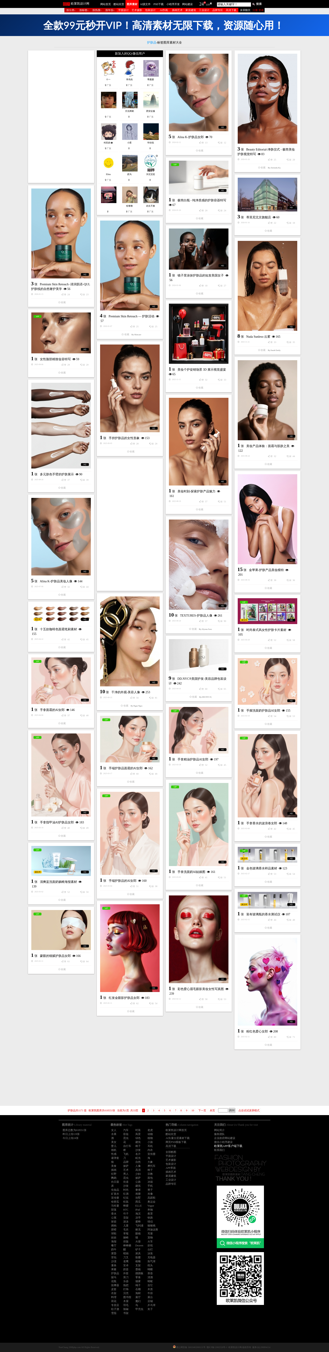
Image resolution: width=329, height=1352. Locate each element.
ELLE (138, 1205)
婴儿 (113, 1146)
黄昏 (113, 1253)
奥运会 (151, 1201)
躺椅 (126, 1237)
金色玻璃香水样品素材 (261, 868)
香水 (113, 1213)
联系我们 (219, 1150)
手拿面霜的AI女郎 (52, 710)
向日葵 (115, 1181)
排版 (126, 1241)
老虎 (150, 1130)
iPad (137, 1209)
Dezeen (139, 1245)
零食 (138, 1277)
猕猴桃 (151, 1225)
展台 (150, 1297)
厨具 (138, 1253)
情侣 (150, 1221)
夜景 (150, 1213)
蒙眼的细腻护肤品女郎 (55, 956)
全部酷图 (171, 1152)
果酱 (113, 1269)
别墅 (138, 1197)
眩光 (138, 1158)
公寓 (113, 1217)
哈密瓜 (115, 1201)
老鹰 (126, 1261)
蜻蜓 (150, 1281)
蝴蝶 (150, 1269)
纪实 (126, 1197)
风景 (138, 1134)
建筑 (138, 1142)
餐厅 (113, 1245)
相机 (113, 1150)
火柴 (138, 1241)
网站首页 (105, 4)
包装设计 (150, 10)
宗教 (150, 1173)
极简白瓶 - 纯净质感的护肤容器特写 (202, 200)
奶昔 (126, 1269)
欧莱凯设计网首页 (176, 1130)
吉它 (150, 1285)
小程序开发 (173, 4)
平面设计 (123, 10)
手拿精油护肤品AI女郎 (193, 759)
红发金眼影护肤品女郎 (124, 998)
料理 (113, 1297)
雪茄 (113, 1313)
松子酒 (115, 1309)
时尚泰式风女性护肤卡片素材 (266, 630)
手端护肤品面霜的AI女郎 (126, 768)
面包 (150, 1177)
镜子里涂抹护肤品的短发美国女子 (201, 275)
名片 (138, 1154)
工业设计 (204, 10)
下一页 (202, 1110)
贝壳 (126, 1293)
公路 (138, 1181)
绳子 (138, 1285)
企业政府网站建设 (224, 1138)
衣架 (113, 1293)
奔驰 (150, 1209)
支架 (138, 1265)
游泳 (126, 1221)
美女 (113, 1142)
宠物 (150, 1237)
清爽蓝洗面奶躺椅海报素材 (58, 882)
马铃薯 (115, 1205)
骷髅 (138, 1257)
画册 (138, 1193)
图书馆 (127, 1297)
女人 (113, 1130)
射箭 (113, 1221)
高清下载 (231, 10)
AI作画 (164, 10)
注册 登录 (258, 10)
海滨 (138, 1213)
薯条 (113, 1265)
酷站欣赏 (119, 4)
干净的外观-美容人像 (125, 692)
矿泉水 (115, 1193)
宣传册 (151, 1154)
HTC (126, 1209)
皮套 (113, 1289)
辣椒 (126, 1309)
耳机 (150, 1146)
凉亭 (138, 1217)
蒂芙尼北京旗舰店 (258, 217)
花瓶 (113, 1281)
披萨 (126, 1165)
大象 (150, 1161)
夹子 (150, 1309)
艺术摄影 (137, 10)
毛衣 (126, 1229)
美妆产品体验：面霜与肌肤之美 (268, 446)
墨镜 (138, 1269)
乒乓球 (151, 1305)
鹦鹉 (113, 1177)
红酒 (126, 1193)
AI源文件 (145, 4)
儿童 (126, 1225)
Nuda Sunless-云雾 (258, 336)
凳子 (150, 1189)
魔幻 (138, 1301)
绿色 (138, 1138)
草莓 (126, 1233)
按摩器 (115, 1285)
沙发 (138, 1150)
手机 (150, 1185)
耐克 (138, 1229)
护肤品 (115, 1273)
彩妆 (126, 1134)
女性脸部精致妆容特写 (55, 359)
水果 (113, 1134)
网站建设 (187, 4)
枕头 (150, 1265)
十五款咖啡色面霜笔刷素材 (58, 629)
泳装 (150, 1253)
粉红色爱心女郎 (257, 1031)
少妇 (138, 1173)
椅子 (138, 1146)
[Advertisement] (61, 116)
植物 (150, 1138)
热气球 (151, 1261)
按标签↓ (84, 10)
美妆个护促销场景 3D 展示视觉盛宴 (202, 369)
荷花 (113, 1301)
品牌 (126, 1161)
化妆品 (115, 1189)
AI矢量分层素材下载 (178, 1138)
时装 (138, 1130)
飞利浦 (139, 1225)
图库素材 (132, 4)
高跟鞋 (151, 1197)
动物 (150, 1134)
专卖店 (115, 1305)
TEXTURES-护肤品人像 (196, 615)
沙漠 (113, 1261)
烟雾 (138, 1281)
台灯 (150, 1249)
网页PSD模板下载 (176, 1142)
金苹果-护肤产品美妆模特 (266, 570)
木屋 (126, 1301)
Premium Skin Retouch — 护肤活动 (132, 316)
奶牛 (113, 1249)
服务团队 (219, 1134)
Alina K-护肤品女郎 (191, 137)
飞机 (126, 1154)
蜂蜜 (126, 1205)
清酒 (150, 1277)
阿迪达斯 (153, 1229)
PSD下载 (158, 4)
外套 (126, 1273)
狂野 (113, 1173)
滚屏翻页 (245, 10)
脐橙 (113, 1229)
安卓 (126, 1265)
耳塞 (150, 1233)
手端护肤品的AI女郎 (123, 880)
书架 (126, 1313)
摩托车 (151, 1165)
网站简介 (219, 1130)
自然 (138, 1161)
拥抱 (113, 1225)
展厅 (138, 1297)
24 (201, 4)
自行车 (127, 1146)
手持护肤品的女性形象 (124, 438)
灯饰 (126, 1289)
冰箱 (150, 1181)
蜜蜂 (138, 1221)
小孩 (150, 1142)
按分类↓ (71, 10)
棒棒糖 (127, 1245)
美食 (113, 1165)
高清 (138, 1169)
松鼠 (126, 1201)
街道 (126, 1181)
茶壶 (150, 1273)
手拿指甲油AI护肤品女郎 (57, 822)
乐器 (126, 1281)
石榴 (138, 1289)
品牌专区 (217, 10)
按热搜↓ (97, 10)
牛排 (150, 1293)
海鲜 (138, 1293)
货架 (126, 1217)
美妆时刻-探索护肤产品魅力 (197, 491)
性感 (113, 1154)
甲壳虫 (139, 1309)
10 (192, 1110)
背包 (113, 1257)
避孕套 (115, 1158)
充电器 (151, 1257)
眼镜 (138, 1233)
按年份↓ (110, 10)
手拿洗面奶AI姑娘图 (192, 872)
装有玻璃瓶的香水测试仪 (263, 914)
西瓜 (138, 1201)
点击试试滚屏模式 (249, 1110)
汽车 (126, 1130)
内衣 (150, 1150)
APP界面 (171, 1167)
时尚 (126, 1189)
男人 (126, 1173)
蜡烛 (126, 1253)
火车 (150, 1241)
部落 (113, 1209)
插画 (113, 1169)
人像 (138, 1165)
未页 (212, 1110)
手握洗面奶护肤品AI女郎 (263, 710)
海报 (113, 1241)
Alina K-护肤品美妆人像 (56, 581)
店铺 (150, 1301)
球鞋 (113, 1233)
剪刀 (126, 1277)
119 (208, 4)
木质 (150, 1289)
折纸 (150, 1245)
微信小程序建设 (223, 1142)
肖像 (150, 1193)
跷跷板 (139, 1273)
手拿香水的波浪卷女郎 (261, 823)
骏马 (113, 1277)
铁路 (150, 1217)
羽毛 (126, 1305)
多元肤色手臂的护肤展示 (57, 474)
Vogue (151, 1205)
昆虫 (126, 1138)
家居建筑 (190, 10)
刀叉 (126, 1257)
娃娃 (113, 1237)
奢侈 (138, 1189)
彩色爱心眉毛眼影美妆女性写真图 (201, 989)
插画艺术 (177, 10)
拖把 (126, 1285)
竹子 (126, 1213)
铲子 (138, 1249)
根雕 (138, 1261)
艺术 (126, 1169)
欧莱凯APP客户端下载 (228, 1146)
